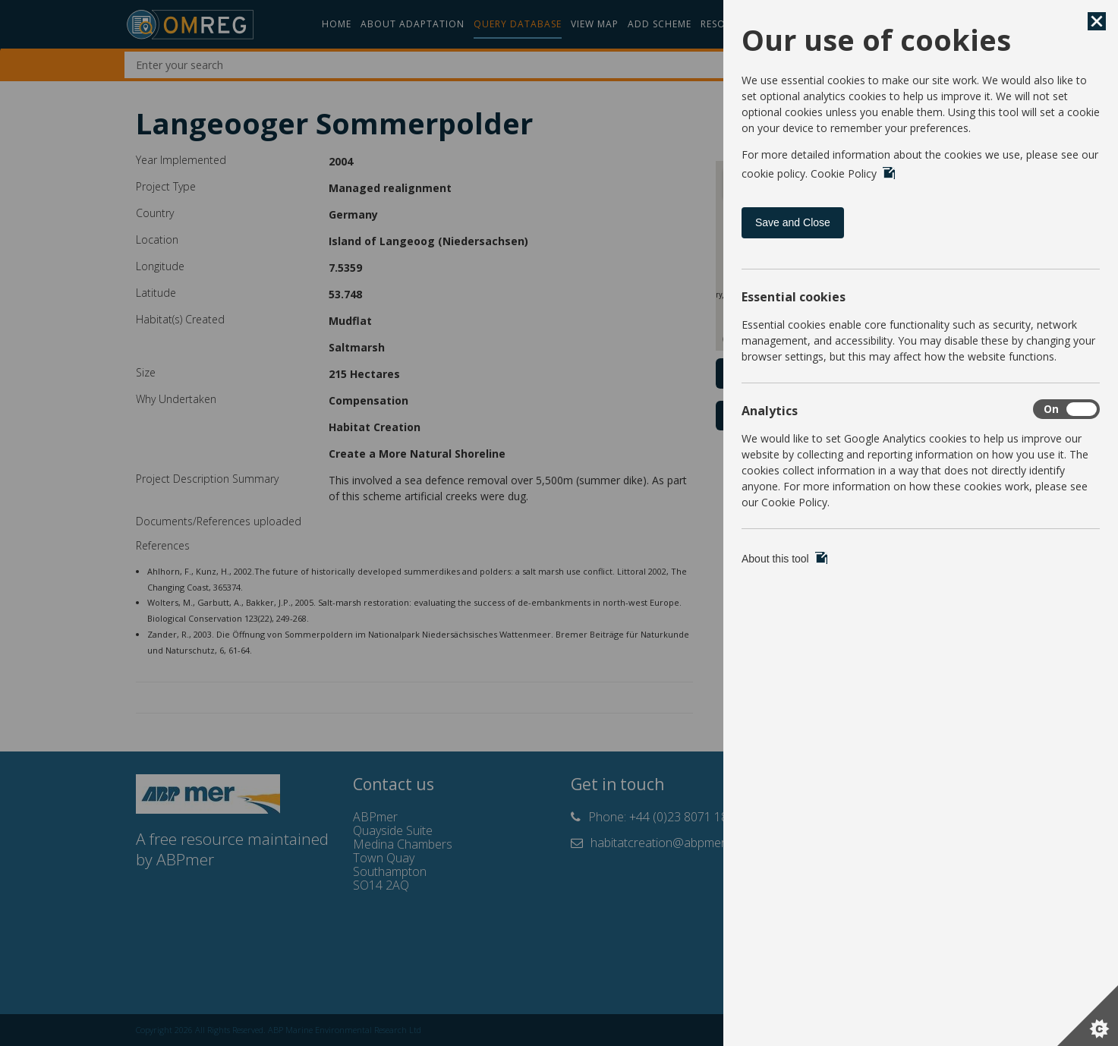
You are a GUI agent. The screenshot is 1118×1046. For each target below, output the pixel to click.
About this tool (784, 559)
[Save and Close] (1097, 21)
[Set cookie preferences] (1087, 1015)
